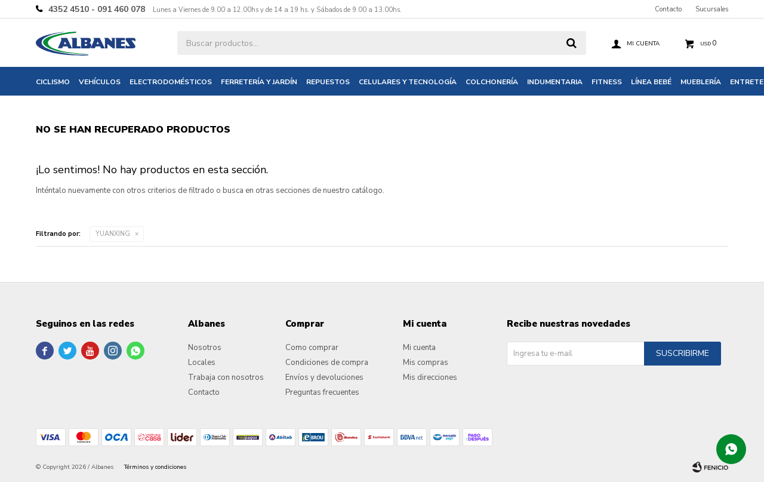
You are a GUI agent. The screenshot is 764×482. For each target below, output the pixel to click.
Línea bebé (651, 82)
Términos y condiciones (155, 467)
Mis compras (425, 362)
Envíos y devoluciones (324, 377)
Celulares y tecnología (408, 82)
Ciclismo (53, 82)
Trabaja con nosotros (226, 377)
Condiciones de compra (326, 362)
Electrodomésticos (171, 82)
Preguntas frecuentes (322, 392)
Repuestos (328, 82)
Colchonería (492, 82)
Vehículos (100, 82)
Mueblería (700, 82)
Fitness (607, 82)
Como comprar (311, 347)
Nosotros (204, 347)
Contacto (668, 9)
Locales (201, 362)
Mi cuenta (419, 347)
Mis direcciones (430, 377)
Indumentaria (555, 82)
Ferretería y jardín (259, 82)
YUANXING (113, 233)
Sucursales (711, 9)
